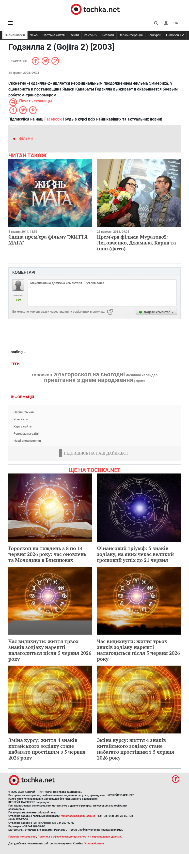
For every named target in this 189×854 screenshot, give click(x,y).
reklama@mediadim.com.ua (78, 816)
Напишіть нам (24, 412)
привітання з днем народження (88, 380)
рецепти (139, 381)
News (34, 35)
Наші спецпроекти (27, 440)
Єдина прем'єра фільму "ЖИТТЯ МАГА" (48, 239)
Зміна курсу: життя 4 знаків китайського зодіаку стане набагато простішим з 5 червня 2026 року (47, 749)
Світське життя (54, 35)
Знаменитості (15, 35)
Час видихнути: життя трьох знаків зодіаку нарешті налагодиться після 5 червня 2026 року (49, 650)
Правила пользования (22, 836)
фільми (26, 138)
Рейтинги (90, 35)
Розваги (108, 35)
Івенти (74, 35)
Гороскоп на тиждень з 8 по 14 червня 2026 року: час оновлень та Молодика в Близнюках (47, 554)
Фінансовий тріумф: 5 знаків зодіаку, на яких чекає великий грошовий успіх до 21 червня (135, 554)
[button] (166, 23)
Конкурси (154, 35)
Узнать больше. (94, 843)
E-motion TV (175, 35)
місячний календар (142, 375)
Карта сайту (23, 426)
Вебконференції (131, 35)
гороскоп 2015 (48, 375)
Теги (16, 364)
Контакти (21, 419)
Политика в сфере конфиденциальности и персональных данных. (80, 836)
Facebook (53, 119)
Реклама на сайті (26, 433)
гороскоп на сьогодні (95, 374)
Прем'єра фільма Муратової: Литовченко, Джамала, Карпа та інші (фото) (136, 242)
